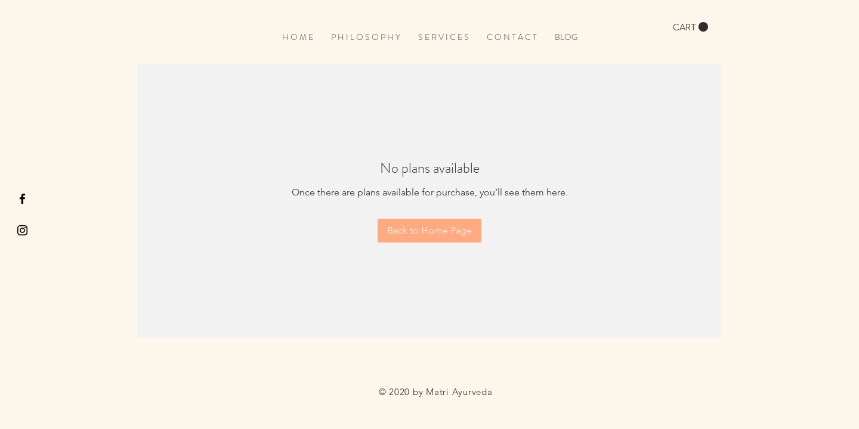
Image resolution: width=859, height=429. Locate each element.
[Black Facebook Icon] (22, 199)
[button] (690, 27)
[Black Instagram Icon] (22, 230)
